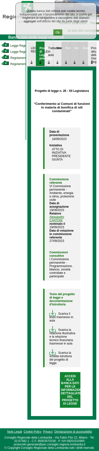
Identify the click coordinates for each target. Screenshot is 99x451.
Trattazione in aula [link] (50, 51)
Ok (58, 32)
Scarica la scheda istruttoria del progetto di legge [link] (60, 358)
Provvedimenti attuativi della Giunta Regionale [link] (93, 55)
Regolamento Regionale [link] (21, 64)
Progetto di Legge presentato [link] (41, 53)
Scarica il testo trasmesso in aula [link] (61, 317)
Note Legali (14, 431)
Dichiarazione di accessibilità (73, 431)
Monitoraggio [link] (59, 48)
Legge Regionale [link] (17, 45)
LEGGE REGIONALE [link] (33, 49)
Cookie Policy (33, 431)
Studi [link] (84, 48)
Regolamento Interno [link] (19, 58)
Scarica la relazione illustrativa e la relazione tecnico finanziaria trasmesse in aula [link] (62, 336)
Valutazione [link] (76, 48)
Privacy (48, 431)
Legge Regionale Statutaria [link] (23, 52)
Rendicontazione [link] (67, 48)
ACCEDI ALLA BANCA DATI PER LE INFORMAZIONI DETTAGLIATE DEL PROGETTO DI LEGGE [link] (72, 390)
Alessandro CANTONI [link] (56, 218)
